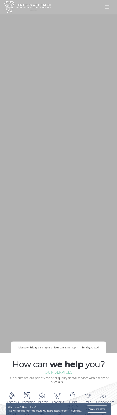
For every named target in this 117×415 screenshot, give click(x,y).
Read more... (76, 411)
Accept (97, 409)
